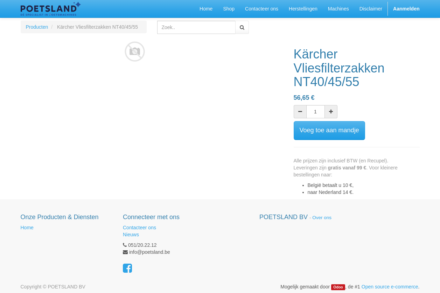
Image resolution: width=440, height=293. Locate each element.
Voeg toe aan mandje (329, 130)
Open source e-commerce (390, 286)
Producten (37, 27)
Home (27, 227)
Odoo (338, 287)
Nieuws (131, 234)
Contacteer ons (139, 227)
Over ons (321, 217)
